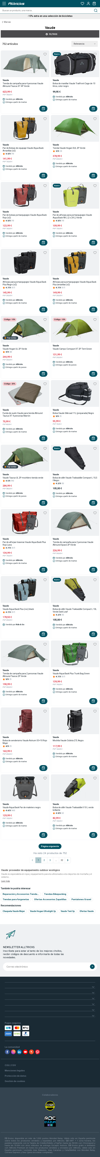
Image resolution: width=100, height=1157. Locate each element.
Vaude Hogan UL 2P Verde (15, 349)
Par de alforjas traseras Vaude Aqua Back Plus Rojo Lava (24, 543)
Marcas (7, 22)
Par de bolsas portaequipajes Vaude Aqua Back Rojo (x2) (25, 216)
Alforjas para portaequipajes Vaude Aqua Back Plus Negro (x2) (24, 283)
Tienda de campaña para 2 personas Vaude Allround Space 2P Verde (73, 543)
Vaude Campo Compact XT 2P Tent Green (72, 349)
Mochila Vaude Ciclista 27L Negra (68, 740)
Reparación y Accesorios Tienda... (21, 894)
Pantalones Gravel (81, 899)
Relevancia (84, 44)
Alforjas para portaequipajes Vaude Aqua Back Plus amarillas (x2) (74, 283)
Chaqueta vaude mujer (14, 911)
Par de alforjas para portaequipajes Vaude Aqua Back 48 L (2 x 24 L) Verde (72, 216)
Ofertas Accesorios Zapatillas (50, 899)
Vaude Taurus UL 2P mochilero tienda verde (23, 478)
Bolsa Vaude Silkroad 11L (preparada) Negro (73, 413)
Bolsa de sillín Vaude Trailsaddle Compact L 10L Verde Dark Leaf (75, 610)
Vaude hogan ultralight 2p (43, 911)
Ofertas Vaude (87, 911)
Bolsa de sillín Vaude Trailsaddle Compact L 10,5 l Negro (75, 479)
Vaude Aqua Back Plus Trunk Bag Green (71, 673)
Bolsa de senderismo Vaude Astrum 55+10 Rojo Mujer (25, 741)
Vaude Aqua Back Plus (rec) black (18, 609)
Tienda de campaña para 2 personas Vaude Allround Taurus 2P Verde (23, 674)
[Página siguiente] (68, 860)
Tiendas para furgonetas (16, 899)
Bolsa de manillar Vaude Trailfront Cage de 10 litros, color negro (74, 84)
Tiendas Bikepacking (55, 894)
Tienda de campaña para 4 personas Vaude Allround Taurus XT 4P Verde (23, 84)
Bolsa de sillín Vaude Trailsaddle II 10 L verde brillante (73, 808)
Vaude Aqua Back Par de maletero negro (22, 807)
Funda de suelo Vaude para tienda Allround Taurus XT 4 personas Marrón (23, 414)
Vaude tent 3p (68, 911)
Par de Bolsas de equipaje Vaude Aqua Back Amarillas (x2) (23, 149)
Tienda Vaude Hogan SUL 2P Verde (69, 148)
